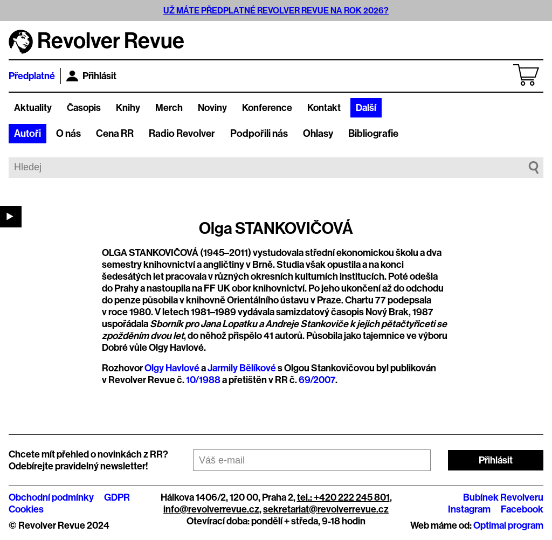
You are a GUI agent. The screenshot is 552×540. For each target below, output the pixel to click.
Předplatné (32, 76)
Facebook (522, 509)
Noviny (212, 108)
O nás (68, 134)
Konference (267, 108)
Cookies (26, 509)
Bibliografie (373, 134)
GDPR (117, 497)
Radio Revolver (182, 134)
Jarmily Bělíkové (242, 368)
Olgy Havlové (171, 368)
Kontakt (324, 108)
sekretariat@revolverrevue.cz (326, 509)
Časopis (84, 108)
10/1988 (203, 380)
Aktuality (33, 108)
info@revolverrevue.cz (211, 509)
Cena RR (115, 134)
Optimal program (508, 525)
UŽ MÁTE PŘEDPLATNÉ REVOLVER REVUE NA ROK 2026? (276, 10)
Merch (169, 108)
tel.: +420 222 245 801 (343, 497)
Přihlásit (91, 76)
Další (366, 108)
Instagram (469, 509)
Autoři (27, 134)
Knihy (128, 108)
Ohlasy (318, 134)
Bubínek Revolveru (503, 497)
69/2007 (317, 380)
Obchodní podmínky (51, 497)
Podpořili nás (259, 134)
